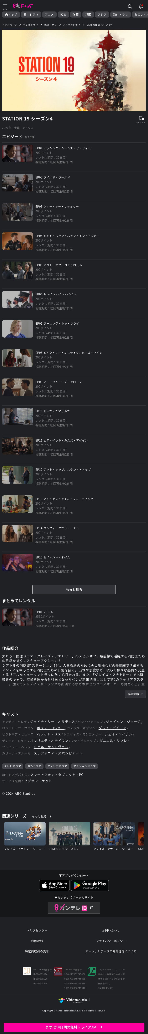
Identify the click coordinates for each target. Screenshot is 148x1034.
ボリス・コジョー (51, 730)
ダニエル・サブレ (114, 742)
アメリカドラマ (57, 768)
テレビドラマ (12, 768)
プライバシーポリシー (111, 943)
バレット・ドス (49, 736)
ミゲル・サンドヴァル (51, 749)
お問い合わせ (111, 932)
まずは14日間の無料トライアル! (74, 1027)
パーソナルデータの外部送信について (111, 953)
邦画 (88, 14)
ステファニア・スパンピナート (58, 755)
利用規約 (37, 943)
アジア (102, 14)
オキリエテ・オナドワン (49, 742)
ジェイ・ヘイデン (119, 736)
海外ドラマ (120, 14)
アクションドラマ (84, 768)
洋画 (76, 14)
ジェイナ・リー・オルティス (52, 723)
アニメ (49, 14)
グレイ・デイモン (113, 730)
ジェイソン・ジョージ (123, 723)
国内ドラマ (31, 14)
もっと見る (74, 591)
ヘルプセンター (36, 932)
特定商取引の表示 (37, 953)
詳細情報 (135, 696)
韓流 (63, 14)
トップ (11, 14)
